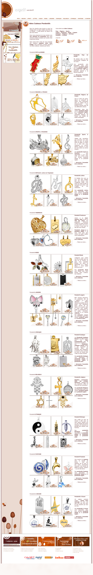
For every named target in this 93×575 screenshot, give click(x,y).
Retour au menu (81, 79)
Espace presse (59, 551)
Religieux (64, 34)
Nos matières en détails (27, 551)
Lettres (57, 32)
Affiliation (58, 549)
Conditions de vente (8, 551)
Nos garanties (42, 548)
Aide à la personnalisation (28, 549)
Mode (69, 32)
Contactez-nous (77, 548)
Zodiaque (58, 34)
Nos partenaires (42, 549)
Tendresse (64, 32)
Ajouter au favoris (78, 549)
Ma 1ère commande (8, 548)
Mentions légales (43, 551)
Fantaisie (58, 35)
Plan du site (76, 552)
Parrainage (58, 548)
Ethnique (71, 34)
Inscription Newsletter (79, 551)
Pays (57, 31)
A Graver (64, 35)
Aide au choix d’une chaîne (28, 548)
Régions (62, 31)
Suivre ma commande (9, 549)
